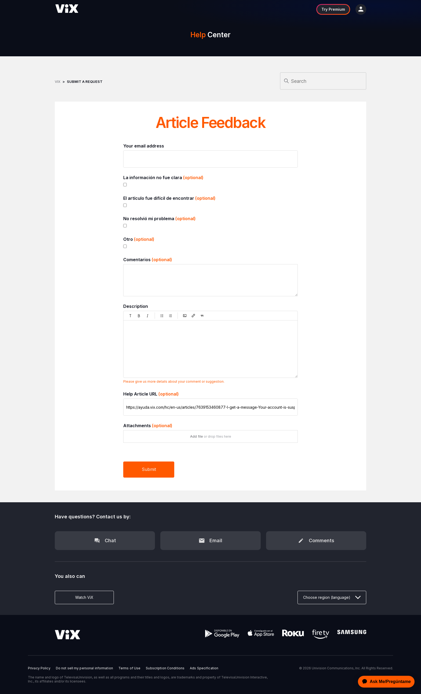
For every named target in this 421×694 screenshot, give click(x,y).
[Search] (323, 81)
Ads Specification (204, 668)
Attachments (147, 425)
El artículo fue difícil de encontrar (169, 198)
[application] (385, 681)
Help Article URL (151, 394)
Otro (138, 239)
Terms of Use (129, 668)
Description (135, 306)
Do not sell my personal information (84, 668)
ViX (57, 81)
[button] (130, 315)
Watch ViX (84, 597)
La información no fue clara (163, 177)
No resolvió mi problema (159, 218)
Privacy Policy (39, 668)
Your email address (143, 146)
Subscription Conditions (165, 668)
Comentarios (147, 259)
